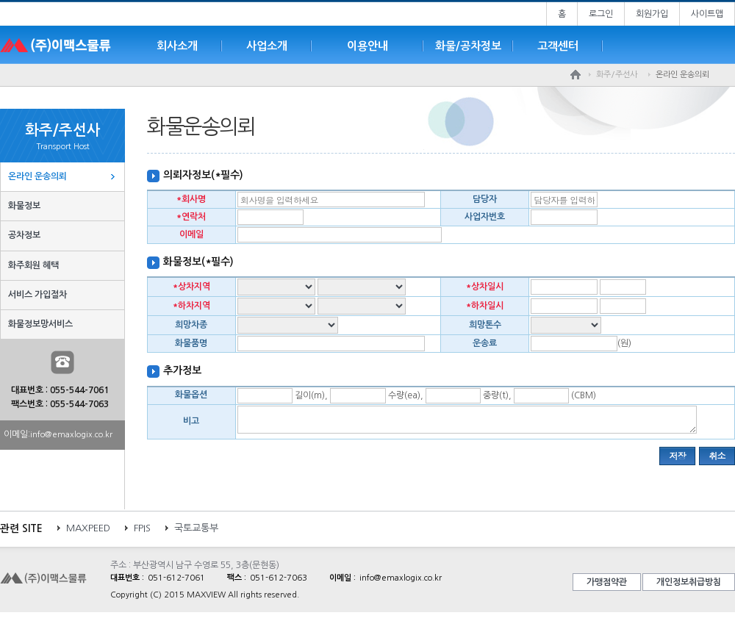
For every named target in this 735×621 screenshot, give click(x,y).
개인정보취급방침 (688, 586)
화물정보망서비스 (40, 324)
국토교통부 (196, 532)
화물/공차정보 (468, 45)
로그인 (601, 14)
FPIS (142, 532)
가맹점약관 (607, 586)
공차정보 (24, 235)
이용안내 (367, 45)
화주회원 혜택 (33, 265)
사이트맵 (707, 14)
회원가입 (652, 14)
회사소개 (177, 45)
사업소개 (266, 45)
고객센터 (557, 45)
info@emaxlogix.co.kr (71, 435)
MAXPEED (88, 532)
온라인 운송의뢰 (37, 176)
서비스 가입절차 (37, 294)
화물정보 (24, 205)
